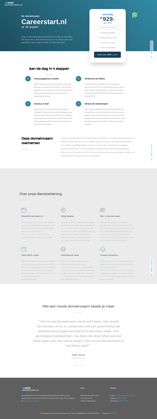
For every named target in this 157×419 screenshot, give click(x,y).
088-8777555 (122, 398)
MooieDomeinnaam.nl (31, 401)
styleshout (113, 413)
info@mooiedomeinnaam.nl (125, 395)
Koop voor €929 (107, 55)
